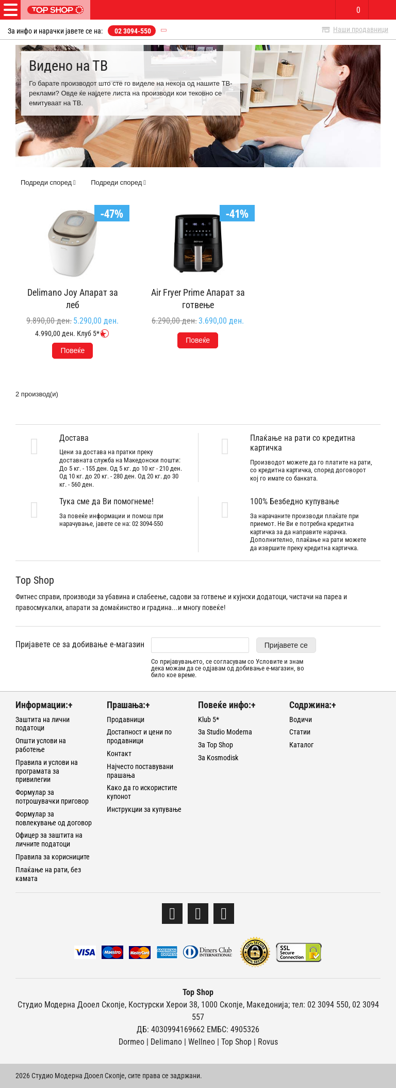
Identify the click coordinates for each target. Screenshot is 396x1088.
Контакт (119, 753)
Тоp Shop (236, 1042)
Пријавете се (286, 645)
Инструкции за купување (144, 809)
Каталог (301, 745)
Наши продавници (360, 29)
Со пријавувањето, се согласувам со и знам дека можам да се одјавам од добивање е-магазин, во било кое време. (227, 668)
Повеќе (72, 350)
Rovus (268, 1042)
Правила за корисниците (52, 857)
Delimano (166, 1042)
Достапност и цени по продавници (139, 736)
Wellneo (201, 1042)
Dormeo (131, 1042)
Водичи (300, 719)
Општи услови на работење (40, 745)
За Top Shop (215, 745)
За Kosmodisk (218, 758)
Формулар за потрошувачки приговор (52, 796)
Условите (269, 661)
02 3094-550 (132, 31)
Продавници (125, 719)
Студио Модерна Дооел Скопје (71, 1005)
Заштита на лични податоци (42, 723)
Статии (299, 732)
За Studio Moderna (225, 732)
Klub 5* (208, 719)
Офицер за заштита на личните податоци (48, 839)
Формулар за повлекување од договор (53, 818)
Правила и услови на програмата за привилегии (46, 771)
